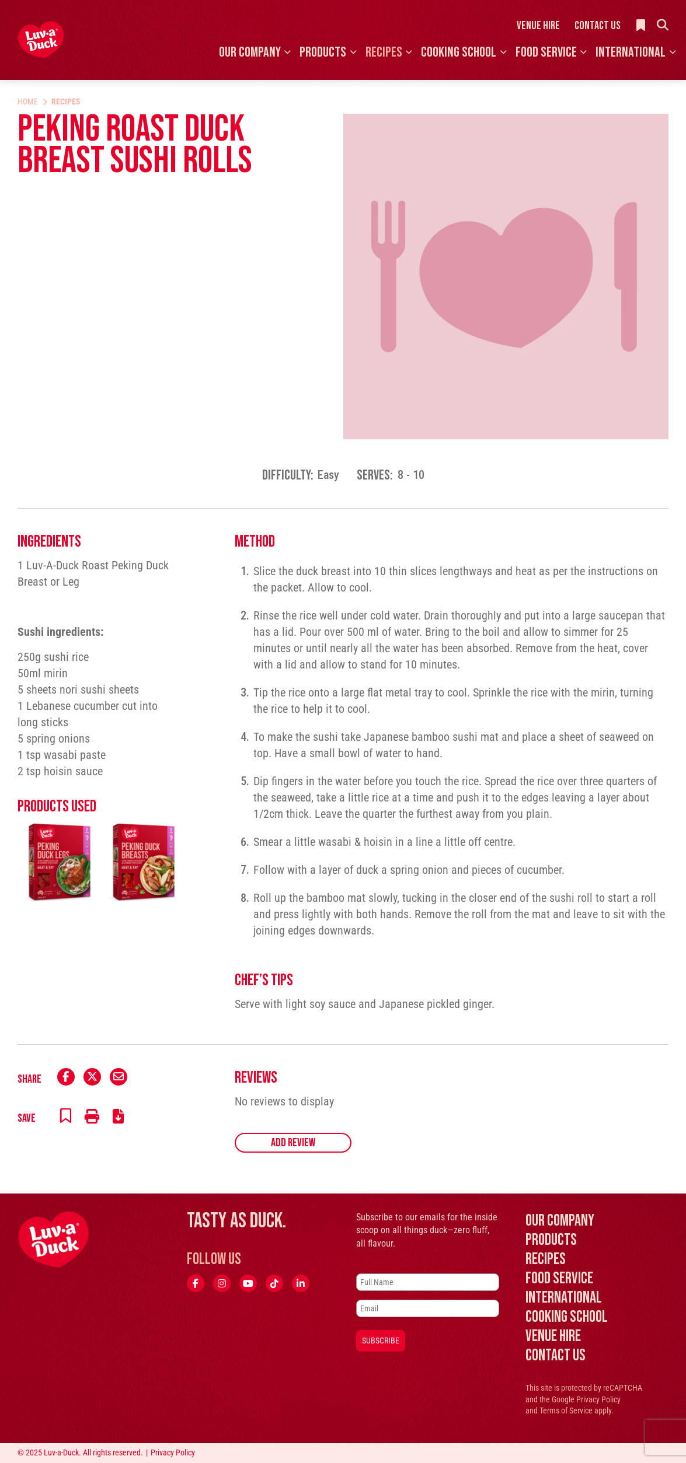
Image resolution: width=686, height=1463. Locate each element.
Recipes (383, 52)
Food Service (546, 52)
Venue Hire (538, 26)
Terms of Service (566, 1410)
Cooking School (458, 52)
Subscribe (380, 1340)
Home (28, 101)
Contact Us (597, 26)
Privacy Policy (598, 1399)
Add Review (293, 1143)
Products (323, 52)
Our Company (250, 52)
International (631, 52)
